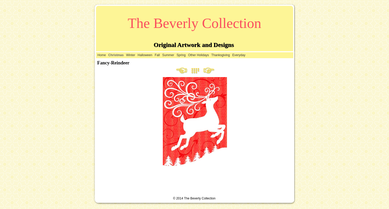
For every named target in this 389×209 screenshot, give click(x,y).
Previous (182, 71)
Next (209, 71)
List (197, 71)
